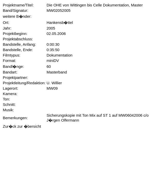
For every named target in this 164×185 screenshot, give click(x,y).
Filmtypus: (11, 55)
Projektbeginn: (15, 33)
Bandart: (10, 72)
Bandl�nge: (13, 66)
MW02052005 (58, 10)
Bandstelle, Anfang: (19, 44)
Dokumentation (60, 55)
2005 (51, 28)
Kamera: (10, 93)
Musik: (8, 110)
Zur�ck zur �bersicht (22, 126)
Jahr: (7, 28)
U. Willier (54, 83)
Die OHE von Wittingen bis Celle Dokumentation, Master (95, 5)
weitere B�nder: (17, 16)
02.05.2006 (56, 33)
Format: (9, 60)
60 (49, 66)
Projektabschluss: (18, 39)
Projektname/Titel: (18, 5)
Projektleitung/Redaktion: (24, 83)
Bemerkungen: (15, 118)
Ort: (6, 22)
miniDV (53, 60)
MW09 (52, 88)
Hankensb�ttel (60, 22)
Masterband (57, 72)
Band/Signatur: (15, 10)
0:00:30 (53, 44)
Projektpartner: (15, 77)
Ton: (6, 99)
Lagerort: (10, 88)
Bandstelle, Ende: (18, 50)
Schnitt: (9, 104)
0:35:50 (53, 50)
